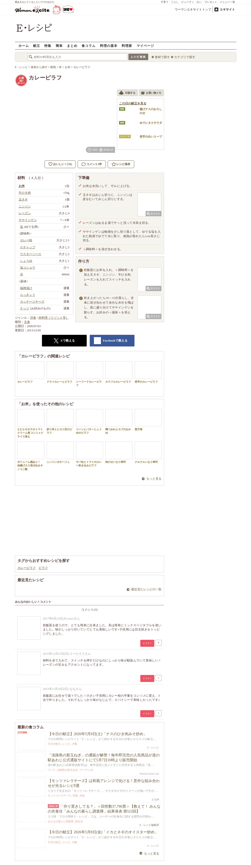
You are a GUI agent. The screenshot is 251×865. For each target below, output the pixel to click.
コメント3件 (92, 164)
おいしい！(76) (62, 164)
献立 (36, 45)
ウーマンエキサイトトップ (193, 9)
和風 (75, 795)
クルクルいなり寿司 (148, 452)
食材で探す (162, 57)
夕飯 (74, 743)
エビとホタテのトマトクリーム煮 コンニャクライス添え (30, 423)
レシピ (66, 743)
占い (199, 2)
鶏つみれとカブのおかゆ (118, 421)
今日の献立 (54, 743)
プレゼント (210, 2)
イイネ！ (147, 643)
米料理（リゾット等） (53, 317)
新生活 (79, 821)
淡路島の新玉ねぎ (67, 769)
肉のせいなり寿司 (118, 452)
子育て (164, 2)
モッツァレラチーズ (59, 795)
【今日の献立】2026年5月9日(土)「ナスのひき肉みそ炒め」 (97, 734)
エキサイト (227, 9)
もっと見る (154, 478)
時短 (82, 795)
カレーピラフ (30, 372)
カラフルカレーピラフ (118, 372)
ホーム (23, 45)
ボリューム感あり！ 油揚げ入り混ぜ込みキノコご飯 (30, 456)
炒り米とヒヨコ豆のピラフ (60, 421)
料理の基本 (108, 45)
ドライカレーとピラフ (60, 372)
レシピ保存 (123, 164)
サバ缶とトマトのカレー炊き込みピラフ (89, 454)
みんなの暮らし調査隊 (60, 821)
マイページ (145, 45)
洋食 (33, 317)
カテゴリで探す (184, 57)
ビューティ (187, 2)
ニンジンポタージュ (60, 452)
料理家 (127, 45)
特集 (47, 45)
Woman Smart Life (149, 773)
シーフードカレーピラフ (89, 374)
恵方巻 (148, 420)
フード (51, 769)
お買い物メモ (151, 93)
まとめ (72, 45)
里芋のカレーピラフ (148, 372)
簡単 (59, 45)
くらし (175, 2)
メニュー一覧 (227, 2)
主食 (27, 322)
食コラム (89, 45)
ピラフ (43, 568)
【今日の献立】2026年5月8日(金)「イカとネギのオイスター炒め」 (103, 832)
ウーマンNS (86, 769)
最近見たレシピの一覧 (146, 589)
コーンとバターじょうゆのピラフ (89, 421)
